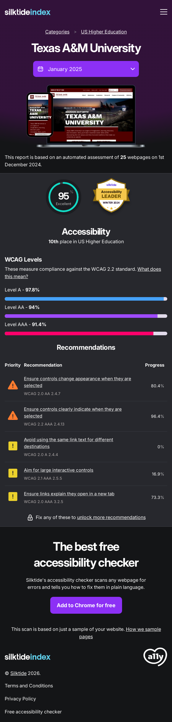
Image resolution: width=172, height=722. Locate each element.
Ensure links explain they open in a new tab (69, 494)
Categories (57, 32)
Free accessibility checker (33, 712)
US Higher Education (104, 32)
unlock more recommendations (111, 517)
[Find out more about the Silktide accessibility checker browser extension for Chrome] (86, 576)
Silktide (18, 673)
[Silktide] (28, 12)
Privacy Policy (20, 699)
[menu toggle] (163, 11)
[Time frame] (86, 69)
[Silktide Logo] (28, 657)
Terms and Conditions (29, 686)
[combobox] (86, 69)
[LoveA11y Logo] (155, 657)
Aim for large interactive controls (58, 470)
